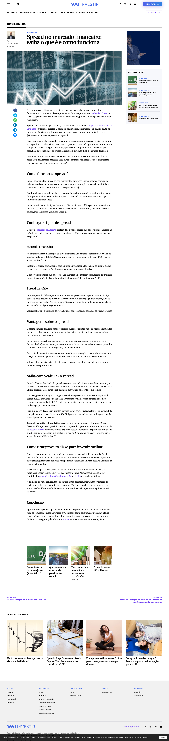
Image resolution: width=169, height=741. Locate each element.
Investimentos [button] (27, 13)
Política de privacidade (131, 720)
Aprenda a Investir (45, 703)
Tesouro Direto (37, 429)
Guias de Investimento (46, 707)
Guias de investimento (47, 13)
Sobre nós (137, 686)
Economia (10, 696)
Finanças (10, 686)
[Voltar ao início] (84, 4)
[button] (8, 4)
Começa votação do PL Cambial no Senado (26, 594)
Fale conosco (138, 689)
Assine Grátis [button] (154, 13)
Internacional (11, 693)
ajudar (66, 519)
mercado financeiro (46, 230)
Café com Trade (75, 689)
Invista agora (152, 4)
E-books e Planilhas (88, 13)
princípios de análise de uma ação (55, 476)
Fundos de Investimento (47, 696)
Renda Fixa (42, 689)
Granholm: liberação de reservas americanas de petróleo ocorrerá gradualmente (140, 594)
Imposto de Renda (45, 700)
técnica (77, 476)
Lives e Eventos (107, 686)
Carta (72, 686)
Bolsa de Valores (99, 113)
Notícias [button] (12, 13)
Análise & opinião (68, 13)
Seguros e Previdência (46, 693)
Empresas (10, 689)
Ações (41, 686)
